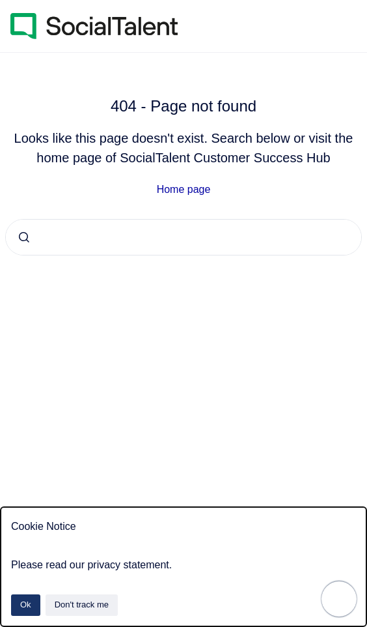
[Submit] (24, 237)
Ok (25, 604)
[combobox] (183, 237)
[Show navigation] (339, 599)
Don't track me (82, 604)
